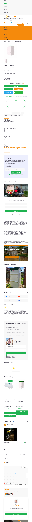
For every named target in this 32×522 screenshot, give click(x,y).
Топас (12, 41)
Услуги (5, 0)
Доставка (5, 6)
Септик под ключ (7, 152)
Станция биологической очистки (20, 150)
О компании (6, 2)
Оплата (5, 8)
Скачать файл (16, 211)
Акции (5, 3)
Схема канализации (16, 112)
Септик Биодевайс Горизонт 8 (9, 399)
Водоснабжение (6, 29)
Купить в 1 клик (8, 89)
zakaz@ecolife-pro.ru (21, 23)
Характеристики (7, 112)
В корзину (16, 86)
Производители (6, 5)
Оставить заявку (16, 514)
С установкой (19, 148)
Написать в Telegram (8, 92)
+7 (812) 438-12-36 (20, 22)
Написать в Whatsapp (17, 92)
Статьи (5, 11)
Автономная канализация (8, 150)
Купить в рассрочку (18, 89)
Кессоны (5, 35)
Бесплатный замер (21, 24)
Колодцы (5, 37)
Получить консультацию (9, 96)
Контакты (5, 14)
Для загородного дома (17, 147)
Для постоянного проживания (11, 148)
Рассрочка (20, 115)
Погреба (5, 34)
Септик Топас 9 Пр (19, 399)
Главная (5, 41)
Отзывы (5, 9)
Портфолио (6, 12)
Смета (22, 112)
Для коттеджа (6, 147)
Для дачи (11, 147)
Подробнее (10, 415)
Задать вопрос (16, 352)
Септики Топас (6, 118)
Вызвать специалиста (16, 172)
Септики (5, 27)
